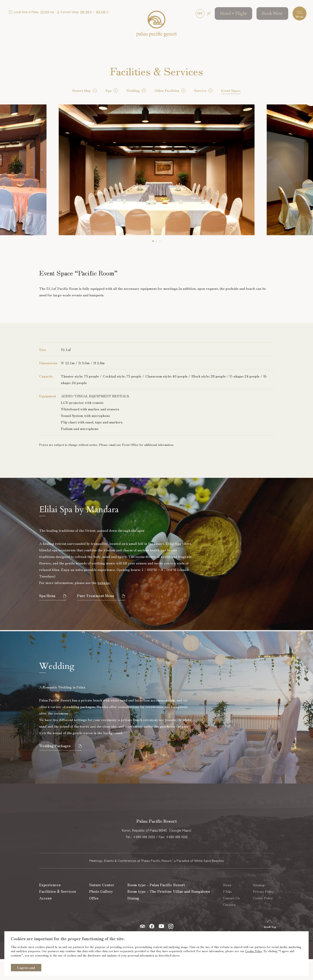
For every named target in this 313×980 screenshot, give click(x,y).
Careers (230, 925)
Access (45, 919)
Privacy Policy (263, 912)
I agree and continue (26, 968)
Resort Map (81, 90)
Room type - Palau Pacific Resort (156, 905)
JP (206, 14)
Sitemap (259, 906)
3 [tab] (160, 241)
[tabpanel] (157, 169)
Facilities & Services (58, 912)
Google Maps (180, 851)
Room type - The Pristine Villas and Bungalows (169, 912)
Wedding (133, 90)
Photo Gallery (101, 912)
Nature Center (102, 905)
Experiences (50, 905)
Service (200, 90)
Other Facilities (167, 90)
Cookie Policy (253, 951)
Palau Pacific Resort (156, 25)
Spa (108, 90)
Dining (133, 919)
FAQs (228, 912)
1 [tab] (153, 241)
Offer (94, 919)
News (228, 906)
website (103, 582)
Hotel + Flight (231, 14)
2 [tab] (156, 241)
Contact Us (232, 919)
